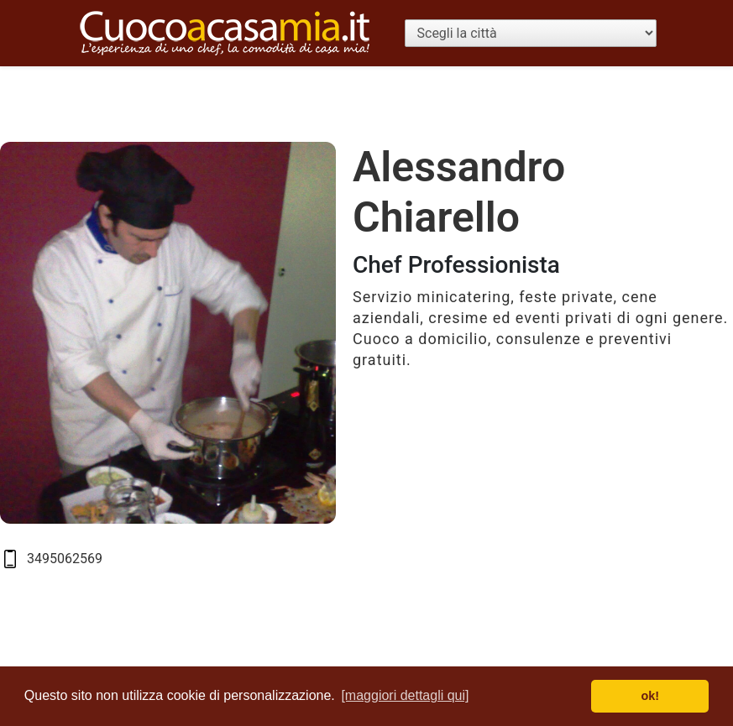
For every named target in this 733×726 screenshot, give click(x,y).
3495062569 (64, 559)
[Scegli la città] (531, 33)
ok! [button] (650, 695)
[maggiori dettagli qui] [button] (405, 695)
